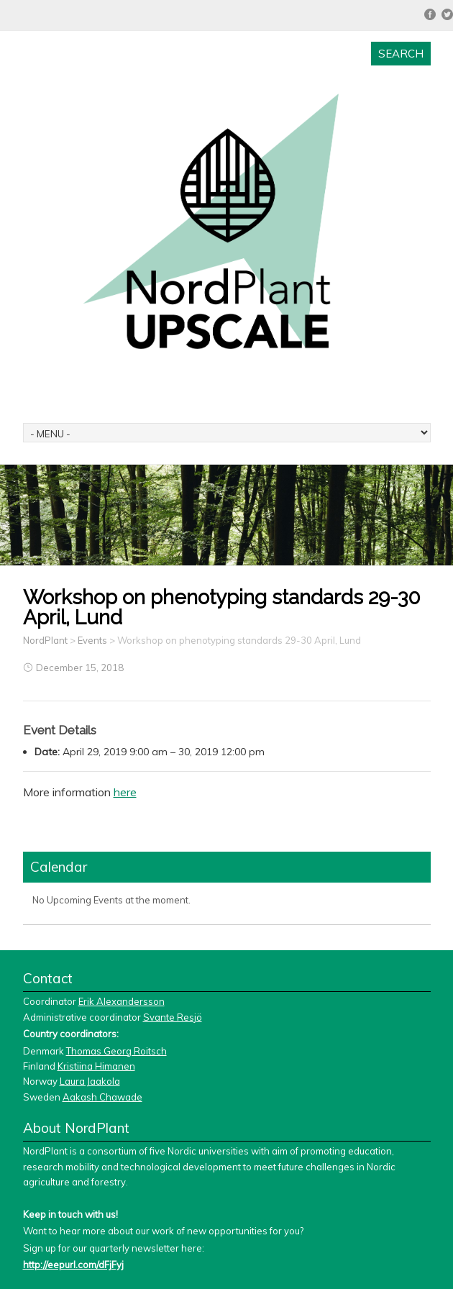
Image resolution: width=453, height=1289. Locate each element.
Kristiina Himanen (96, 1066)
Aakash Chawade (102, 1097)
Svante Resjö (172, 1017)
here (125, 792)
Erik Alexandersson (121, 1001)
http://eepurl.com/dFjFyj (73, 1264)
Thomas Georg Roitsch (116, 1051)
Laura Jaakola (90, 1081)
